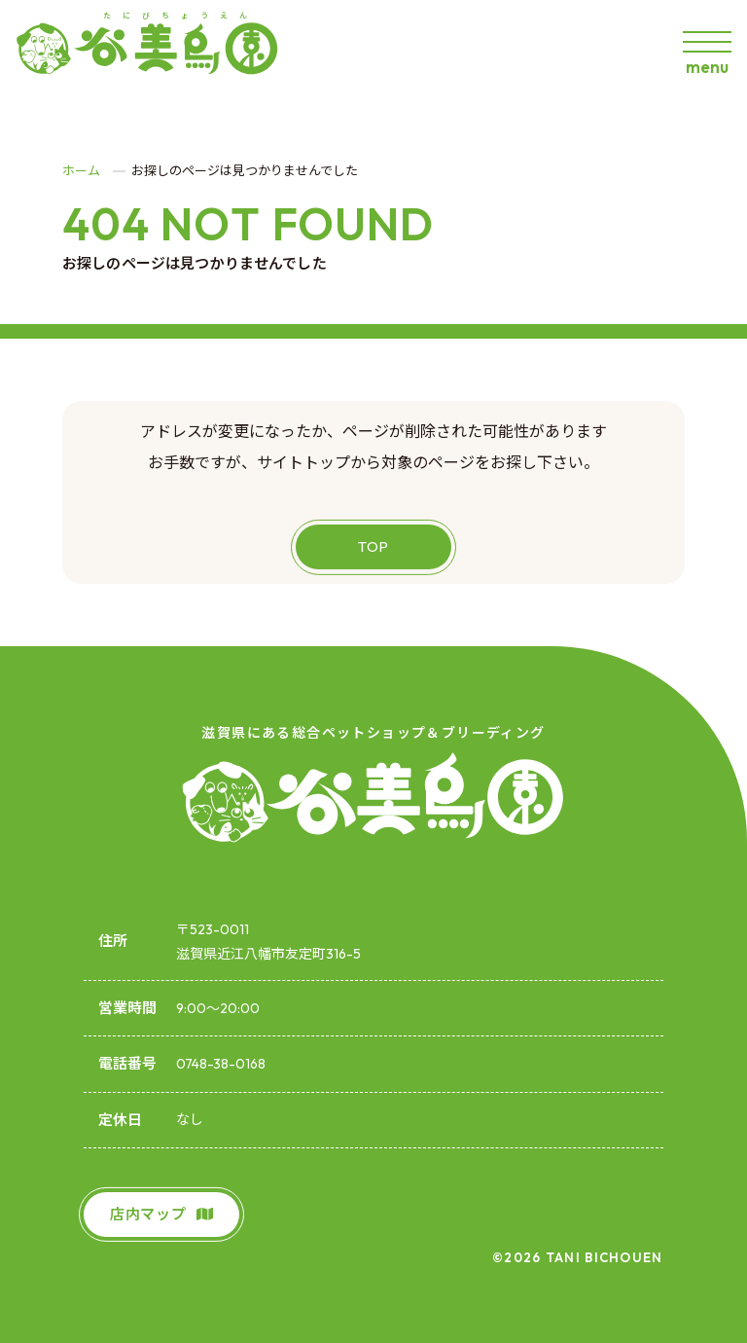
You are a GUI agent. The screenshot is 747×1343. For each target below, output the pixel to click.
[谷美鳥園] (157, 48)
